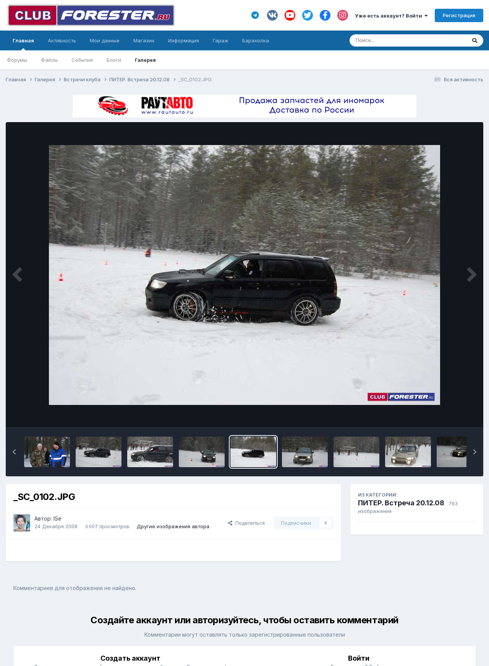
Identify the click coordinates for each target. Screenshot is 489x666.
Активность (62, 40)
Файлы (49, 60)
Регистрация (459, 15)
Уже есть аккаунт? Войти (391, 16)
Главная (23, 43)
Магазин (143, 40)
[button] (14, 451)
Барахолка (255, 40)
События (82, 60)
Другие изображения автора (173, 526)
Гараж (220, 40)
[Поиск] (393, 40)
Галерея (145, 60)
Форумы (17, 60)
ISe (57, 518)
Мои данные (105, 40)
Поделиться (246, 523)
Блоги (114, 60)
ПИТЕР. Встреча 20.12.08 (401, 503)
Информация (183, 40)
